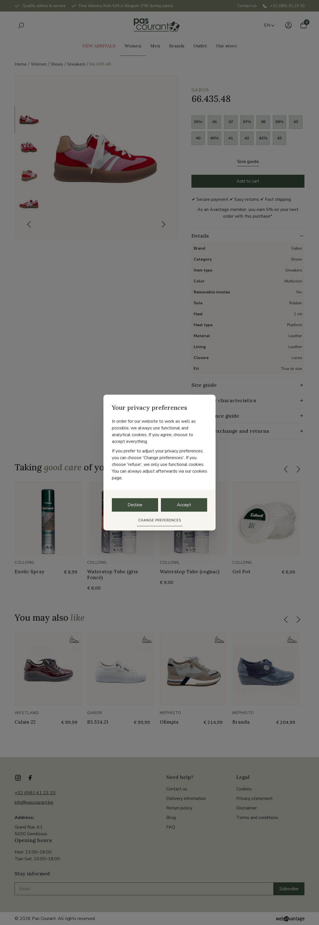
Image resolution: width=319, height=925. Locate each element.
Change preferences (159, 520)
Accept (184, 505)
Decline (135, 505)
